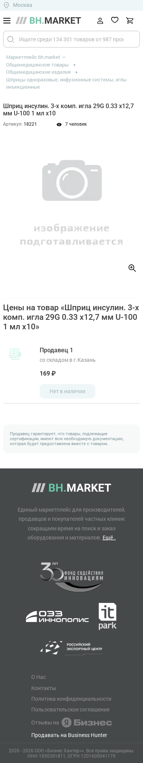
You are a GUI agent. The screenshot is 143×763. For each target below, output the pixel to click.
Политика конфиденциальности (71, 699)
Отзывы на (71, 722)
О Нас (38, 677)
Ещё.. (109, 537)
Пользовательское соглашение (70, 709)
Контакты (43, 688)
